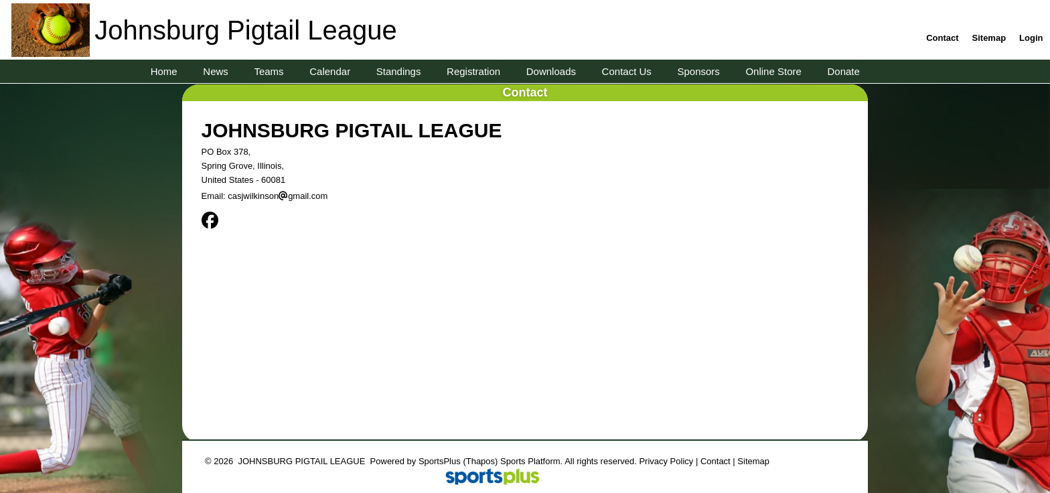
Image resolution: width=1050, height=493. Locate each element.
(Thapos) (480, 461)
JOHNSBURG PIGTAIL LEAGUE (352, 130)
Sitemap (753, 461)
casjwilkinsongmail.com (277, 196)
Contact (715, 461)
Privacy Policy (666, 461)
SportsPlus (440, 461)
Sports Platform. (531, 461)
